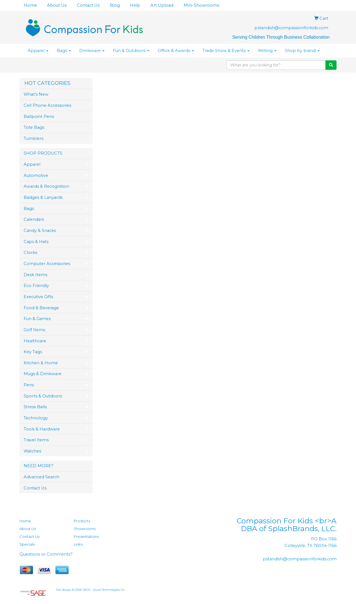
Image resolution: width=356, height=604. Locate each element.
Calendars (34, 219)
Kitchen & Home (41, 362)
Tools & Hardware (42, 429)
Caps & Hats (36, 241)
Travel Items (36, 439)
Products (82, 521)
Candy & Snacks (40, 230)
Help (135, 5)
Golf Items (34, 329)
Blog (115, 5)
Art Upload (161, 5)
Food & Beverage (41, 307)
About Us (56, 5)
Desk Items (35, 274)
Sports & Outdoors (43, 395)
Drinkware (92, 50)
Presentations (86, 536)
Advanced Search (41, 476)
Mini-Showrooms (201, 5)
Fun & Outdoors (131, 50)
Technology (36, 417)
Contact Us (88, 5)
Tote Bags (34, 127)
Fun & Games (37, 318)
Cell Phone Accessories (47, 105)
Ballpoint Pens (39, 116)
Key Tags (33, 351)
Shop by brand (302, 50)
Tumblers (33, 138)
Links (78, 544)
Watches (32, 451)
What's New (36, 94)
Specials (27, 544)
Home (30, 5)
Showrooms (85, 528)
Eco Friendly (36, 285)
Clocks (30, 252)
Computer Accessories (47, 263)
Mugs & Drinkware (42, 373)
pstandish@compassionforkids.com (291, 27)
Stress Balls (35, 406)
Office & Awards (176, 50)
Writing (267, 50)
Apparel (38, 50)
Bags (64, 50)
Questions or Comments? (46, 554)
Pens (29, 384)
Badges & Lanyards (43, 197)
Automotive (36, 175)
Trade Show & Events (225, 50)
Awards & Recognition (46, 186)
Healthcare (35, 340)
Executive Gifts (38, 296)
